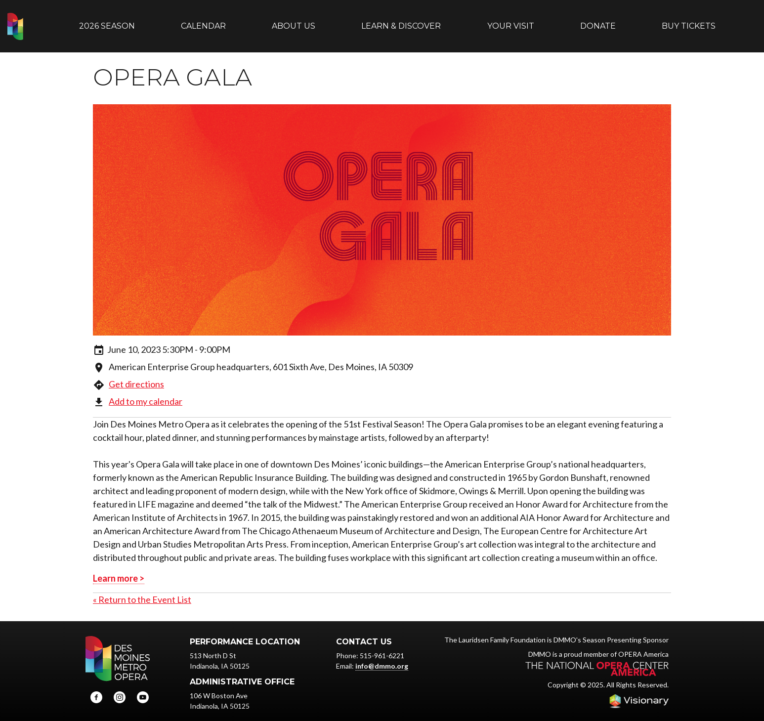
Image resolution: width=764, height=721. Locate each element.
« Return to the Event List (142, 589)
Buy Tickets (689, 21)
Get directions (136, 374)
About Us (293, 21)
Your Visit (510, 21)
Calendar (203, 21)
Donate (598, 21)
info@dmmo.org (381, 656)
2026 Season (107, 21)
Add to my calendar (145, 391)
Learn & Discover (401, 21)
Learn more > (118, 568)
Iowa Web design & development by (639, 691)
